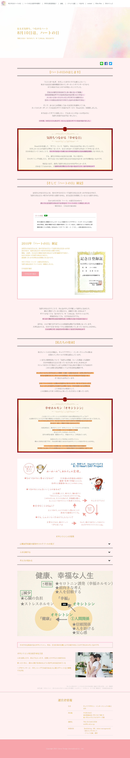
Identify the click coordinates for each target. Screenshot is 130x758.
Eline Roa (98, 3)
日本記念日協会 (30, 274)
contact (89, 3)
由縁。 (62, 3)
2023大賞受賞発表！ (50, 3)
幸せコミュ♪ (109, 3)
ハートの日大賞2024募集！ (32, 3)
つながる (81, 3)
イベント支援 (71, 3)
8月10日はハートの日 (14, 3)
